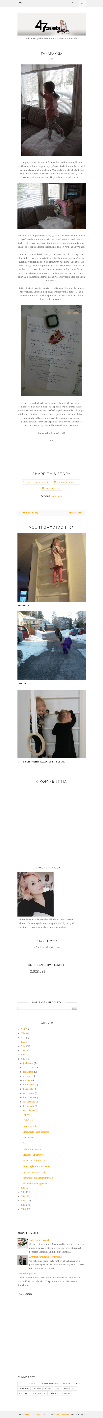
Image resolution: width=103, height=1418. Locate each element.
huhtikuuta (28, 1097)
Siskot (26, 1143)
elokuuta (27, 1080)
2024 (23, 1033)
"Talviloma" (28, 1120)
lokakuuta (28, 1071)
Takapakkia (28, 1137)
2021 (23, 1041)
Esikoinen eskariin (32, 1149)
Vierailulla (53, 1393)
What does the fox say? (34, 1160)
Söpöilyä (66, 1393)
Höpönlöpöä (69, 1388)
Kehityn (66, 1384)
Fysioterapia (55, 496)
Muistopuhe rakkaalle (40, 1240)
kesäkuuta (28, 1089)
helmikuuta (28, 1106)
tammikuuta (29, 1110)
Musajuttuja (24, 1393)
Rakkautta (34, 1384)
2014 (23, 1196)
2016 (23, 1187)
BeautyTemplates (33, 1414)
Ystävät (48, 1388)
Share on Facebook (37, 482)
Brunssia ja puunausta (33, 1154)
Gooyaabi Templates (61, 1414)
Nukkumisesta (39, 1393)
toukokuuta (28, 1093)
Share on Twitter (68, 482)
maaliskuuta (29, 1101)
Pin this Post (53, 488)
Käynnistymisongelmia (34, 1172)
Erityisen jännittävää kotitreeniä (41, 761)
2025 (23, 1029)
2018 (23, 1054)
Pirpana (22, 1384)
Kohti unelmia (30, 1126)
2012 (23, 1204)
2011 (23, 1209)
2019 (23, 1050)
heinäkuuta (28, 1084)
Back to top (78, 1415)
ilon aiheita (24, 1388)
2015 (23, 1192)
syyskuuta (28, 1076)
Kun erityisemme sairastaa (36, 1166)
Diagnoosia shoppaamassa (36, 1131)
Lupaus (26, 1114)
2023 (23, 1037)
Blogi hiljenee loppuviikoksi (36, 1183)
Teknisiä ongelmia (26, 1273)
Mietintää (37, 1388)
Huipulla (23, 605)
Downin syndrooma (50, 1384)
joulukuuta (28, 1063)
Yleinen (77, 1384)
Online (22, 683)
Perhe (58, 1388)
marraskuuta (29, 1067)
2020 (23, 1046)
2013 (23, 1200)
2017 (23, 1059)
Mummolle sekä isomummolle (38, 1177)
